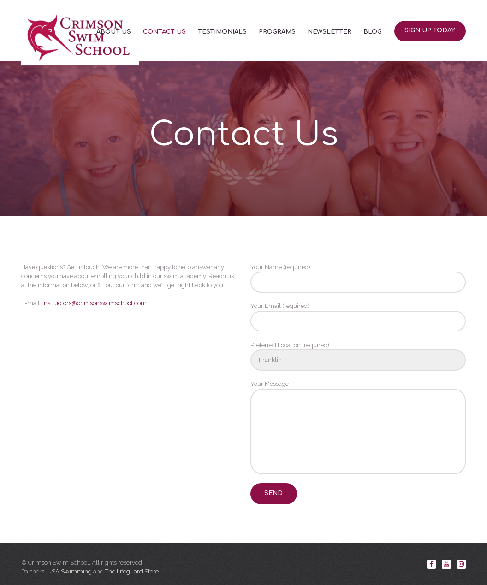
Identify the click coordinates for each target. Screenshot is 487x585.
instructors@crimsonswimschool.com (94, 303)
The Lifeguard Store (132, 571)
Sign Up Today (429, 30)
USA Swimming (69, 571)
